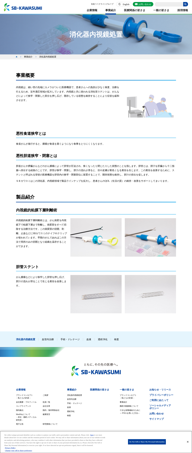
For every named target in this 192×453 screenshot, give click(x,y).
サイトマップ (156, 419)
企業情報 (92, 10)
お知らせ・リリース (160, 389)
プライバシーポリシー (161, 395)
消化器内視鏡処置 (25, 339)
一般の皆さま (161, 10)
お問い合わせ (144, 4)
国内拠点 (19, 410)
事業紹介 (110, 10)
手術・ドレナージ (70, 339)
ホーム (18, 57)
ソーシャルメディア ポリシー (160, 407)
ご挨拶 (45, 395)
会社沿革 (46, 406)
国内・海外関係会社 (51, 410)
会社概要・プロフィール (26, 402)
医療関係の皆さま (134, 10)
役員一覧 (46, 402)
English (126, 4)
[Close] (188, 444)
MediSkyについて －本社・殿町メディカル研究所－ (26, 417)
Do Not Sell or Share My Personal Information (147, 444)
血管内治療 (48, 339)
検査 (116, 339)
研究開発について (50, 424)
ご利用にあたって (159, 400)
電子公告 (19, 424)
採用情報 (182, 10)
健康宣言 (46, 414)
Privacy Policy (10, 450)
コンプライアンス (23, 406)
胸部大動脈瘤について (129, 406)
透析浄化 (102, 339)
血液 (88, 339)
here (92, 437)
